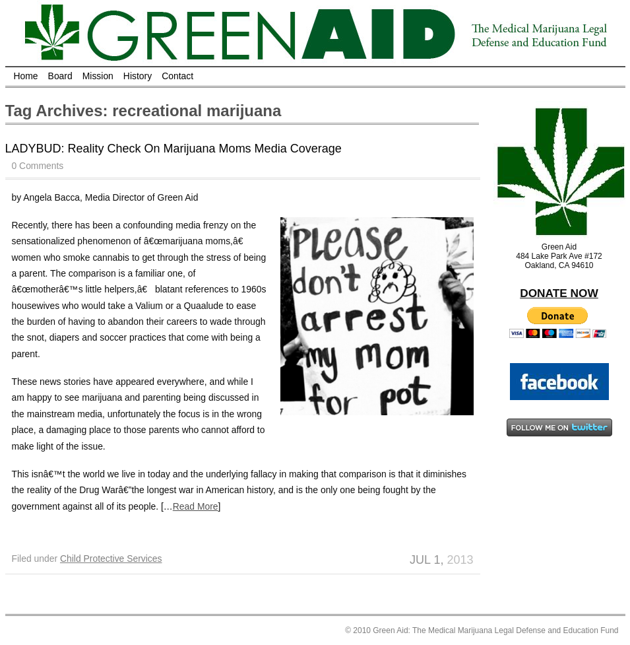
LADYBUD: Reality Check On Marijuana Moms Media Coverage (173, 148)
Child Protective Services (111, 558)
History (137, 76)
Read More (195, 506)
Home (26, 76)
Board (60, 76)
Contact (177, 76)
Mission (97, 76)
